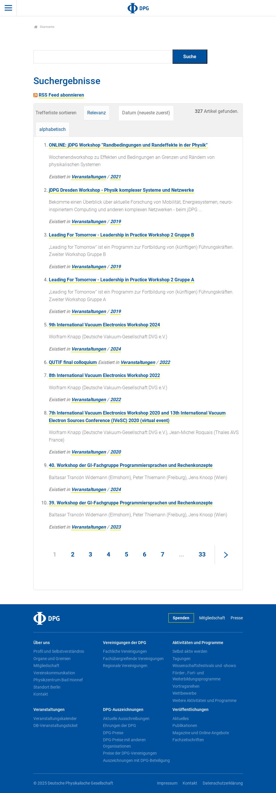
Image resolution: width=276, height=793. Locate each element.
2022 (164, 362)
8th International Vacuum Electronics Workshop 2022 (104, 375)
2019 (115, 221)
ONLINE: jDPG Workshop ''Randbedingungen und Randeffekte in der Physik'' (128, 145)
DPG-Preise (113, 732)
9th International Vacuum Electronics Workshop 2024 (104, 325)
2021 (115, 176)
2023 (115, 527)
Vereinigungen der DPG (124, 642)
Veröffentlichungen (190, 709)
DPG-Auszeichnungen (123, 709)
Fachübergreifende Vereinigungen (133, 658)
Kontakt (40, 694)
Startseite (44, 27)
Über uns (41, 642)
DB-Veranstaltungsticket (55, 725)
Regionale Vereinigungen (125, 665)
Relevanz (96, 112)
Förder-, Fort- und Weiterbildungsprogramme (196, 676)
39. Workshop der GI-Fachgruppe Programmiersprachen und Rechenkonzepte (131, 503)
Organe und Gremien (52, 658)
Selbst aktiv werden (189, 651)
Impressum (167, 783)
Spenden (181, 618)
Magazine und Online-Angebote (200, 732)
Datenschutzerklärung (223, 783)
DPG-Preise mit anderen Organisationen (124, 742)
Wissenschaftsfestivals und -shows (204, 665)
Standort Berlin (46, 687)
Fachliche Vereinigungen (125, 651)
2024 (115, 349)
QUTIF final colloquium (73, 362)
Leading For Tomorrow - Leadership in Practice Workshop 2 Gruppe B (121, 235)
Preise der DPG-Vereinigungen (130, 753)
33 (202, 554)
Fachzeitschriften (188, 739)
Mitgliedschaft (212, 618)
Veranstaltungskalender (55, 718)
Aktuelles (180, 718)
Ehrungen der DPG (119, 725)
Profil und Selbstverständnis (58, 651)
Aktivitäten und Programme (197, 642)
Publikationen (184, 725)
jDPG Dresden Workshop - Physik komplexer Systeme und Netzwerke (121, 190)
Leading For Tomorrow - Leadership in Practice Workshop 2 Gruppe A (121, 279)
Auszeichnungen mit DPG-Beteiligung (136, 760)
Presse (237, 618)
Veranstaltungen (88, 176)
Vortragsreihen (186, 686)
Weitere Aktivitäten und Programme (204, 700)
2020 (115, 452)
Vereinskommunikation (54, 673)
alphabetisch (52, 129)
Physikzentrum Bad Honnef (58, 680)
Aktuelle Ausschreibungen (126, 718)
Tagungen (181, 658)
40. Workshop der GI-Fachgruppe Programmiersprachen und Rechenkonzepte (131, 465)
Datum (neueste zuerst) (146, 112)
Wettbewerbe (184, 693)
